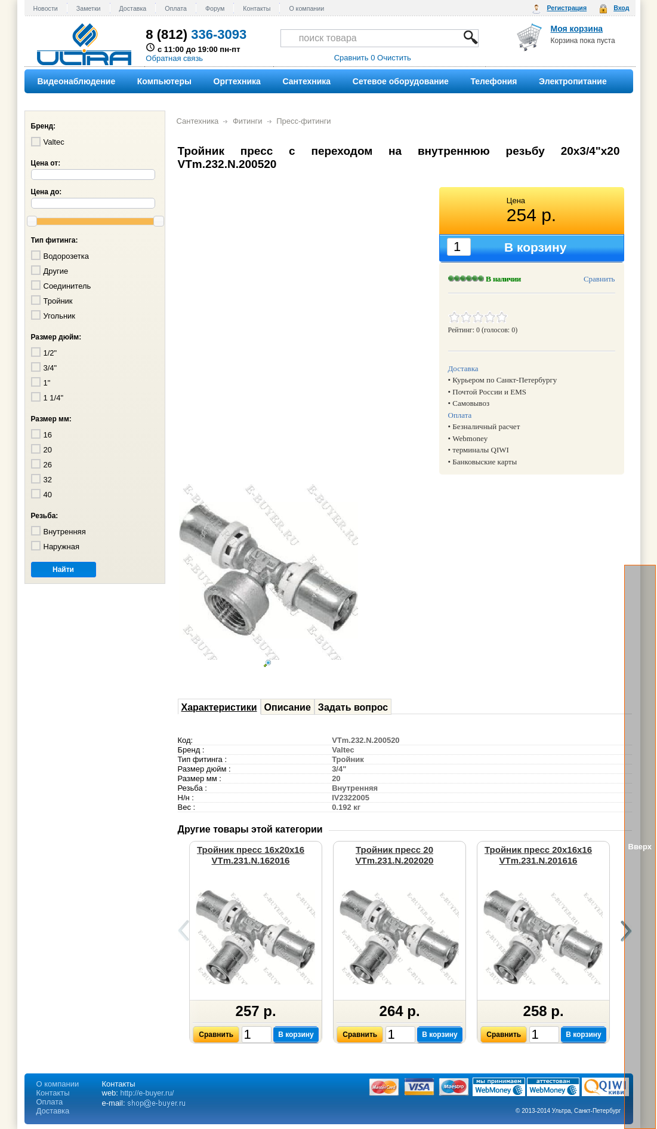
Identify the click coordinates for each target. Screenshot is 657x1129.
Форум (214, 8)
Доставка (133, 8)
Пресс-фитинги (303, 121)
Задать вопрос (353, 707)
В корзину (296, 1034)
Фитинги (248, 121)
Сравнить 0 (354, 57)
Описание (287, 707)
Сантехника (198, 121)
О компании (306, 8)
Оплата (176, 8)
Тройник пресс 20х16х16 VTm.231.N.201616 (538, 855)
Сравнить (599, 278)
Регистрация (567, 7)
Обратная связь (174, 58)
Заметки (88, 8)
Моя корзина (577, 28)
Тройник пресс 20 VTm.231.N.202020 (395, 855)
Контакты (256, 8)
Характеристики (219, 707)
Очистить (394, 57)
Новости (45, 8)
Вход (621, 7)
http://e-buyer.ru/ (147, 1093)
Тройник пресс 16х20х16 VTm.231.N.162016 (250, 855)
